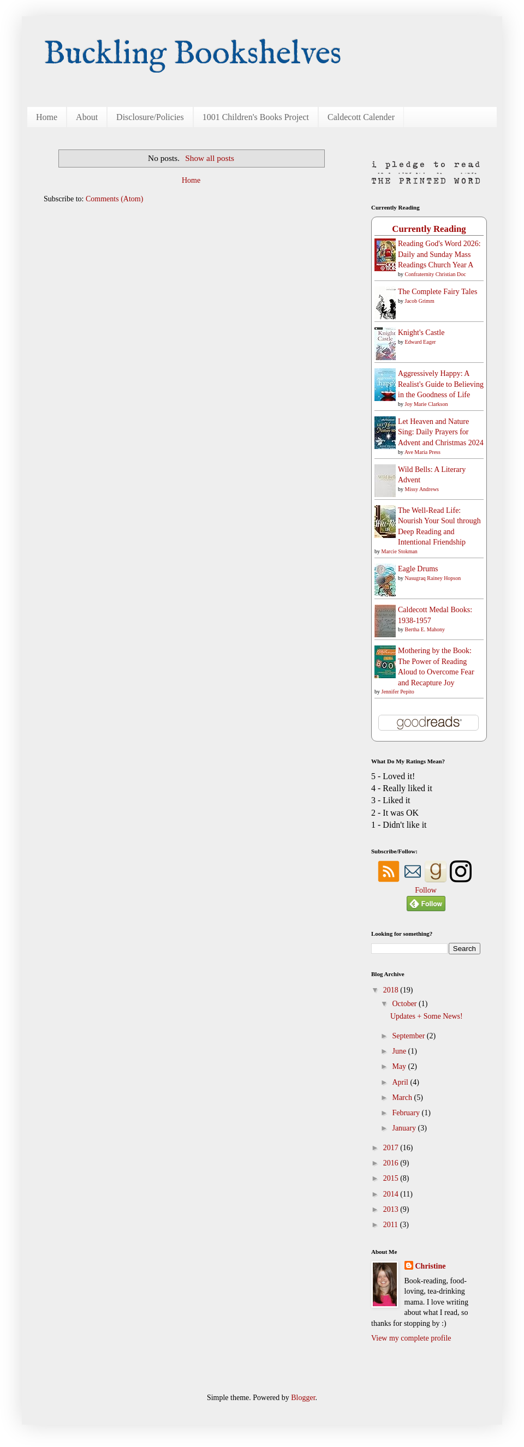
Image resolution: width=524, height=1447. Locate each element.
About (87, 117)
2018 (392, 990)
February (406, 1113)
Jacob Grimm (419, 301)
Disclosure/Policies (150, 117)
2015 (392, 1178)
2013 (392, 1209)
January (405, 1128)
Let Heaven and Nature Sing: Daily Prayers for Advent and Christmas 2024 (441, 432)
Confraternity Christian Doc (435, 274)
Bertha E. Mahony (425, 629)
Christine (430, 1266)
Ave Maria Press (422, 452)
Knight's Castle (421, 332)
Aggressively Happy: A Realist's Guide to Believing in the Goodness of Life (441, 384)
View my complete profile (411, 1338)
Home (46, 117)
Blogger (303, 1398)
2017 (392, 1148)
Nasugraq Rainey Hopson (433, 578)
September (409, 1036)
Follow (426, 890)
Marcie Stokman (400, 551)
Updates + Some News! (426, 1016)
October (405, 1004)
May (400, 1066)
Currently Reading (429, 229)
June (400, 1051)
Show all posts (209, 158)
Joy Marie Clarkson (426, 404)
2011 (391, 1225)
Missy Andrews (422, 489)
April (401, 1082)
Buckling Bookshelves (193, 54)
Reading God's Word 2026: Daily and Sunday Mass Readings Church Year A (439, 254)
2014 (392, 1194)
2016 (392, 1163)
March (403, 1097)
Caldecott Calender (361, 117)
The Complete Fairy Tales (437, 292)
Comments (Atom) (114, 199)
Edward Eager (420, 342)
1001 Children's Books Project (256, 117)
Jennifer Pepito (398, 692)
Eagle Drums (418, 569)
